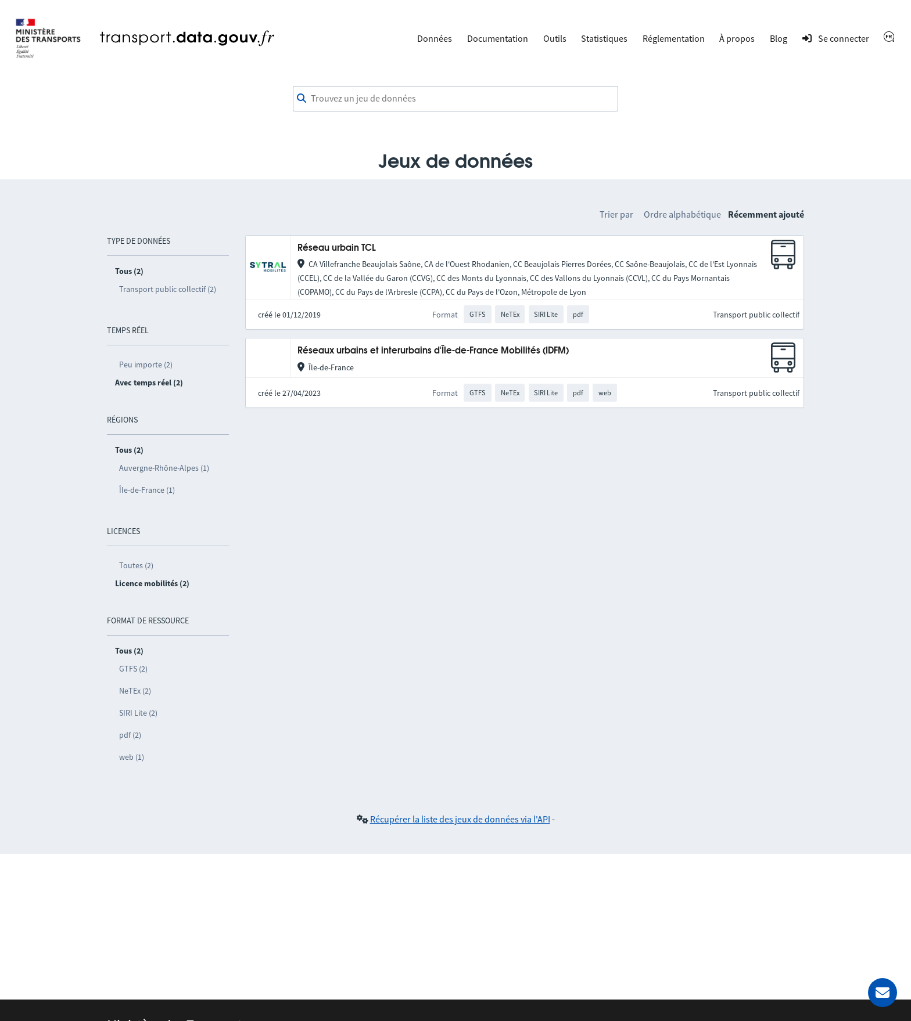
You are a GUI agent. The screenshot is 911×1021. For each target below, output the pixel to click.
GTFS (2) (133, 668)
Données (434, 38)
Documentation (497, 38)
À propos (737, 38)
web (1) (131, 757)
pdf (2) (130, 735)
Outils (554, 38)
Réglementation (674, 38)
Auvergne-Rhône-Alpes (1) (164, 468)
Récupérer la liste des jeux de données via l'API (460, 819)
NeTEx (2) (135, 691)
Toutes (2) (136, 565)
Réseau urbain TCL (336, 248)
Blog (778, 38)
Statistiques (604, 38)
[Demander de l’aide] (882, 992)
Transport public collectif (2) (167, 289)
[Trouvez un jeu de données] (455, 98)
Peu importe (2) (146, 364)
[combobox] (455, 98)
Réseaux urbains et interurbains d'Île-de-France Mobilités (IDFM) (433, 351)
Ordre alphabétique (682, 214)
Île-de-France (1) (147, 490)
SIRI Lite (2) (138, 713)
